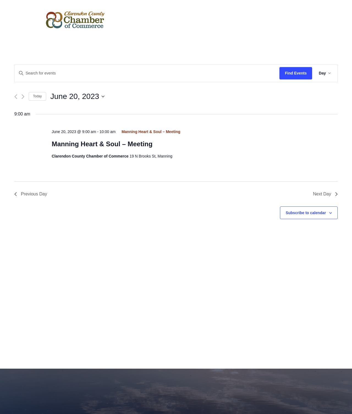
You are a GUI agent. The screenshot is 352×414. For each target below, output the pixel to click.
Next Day (325, 194)
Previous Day (30, 194)
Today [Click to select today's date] (37, 96)
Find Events (296, 73)
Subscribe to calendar (306, 213)
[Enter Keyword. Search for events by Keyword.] (147, 73)
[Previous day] (15, 96)
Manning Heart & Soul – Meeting (102, 144)
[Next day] (22, 96)
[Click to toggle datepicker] (77, 96)
